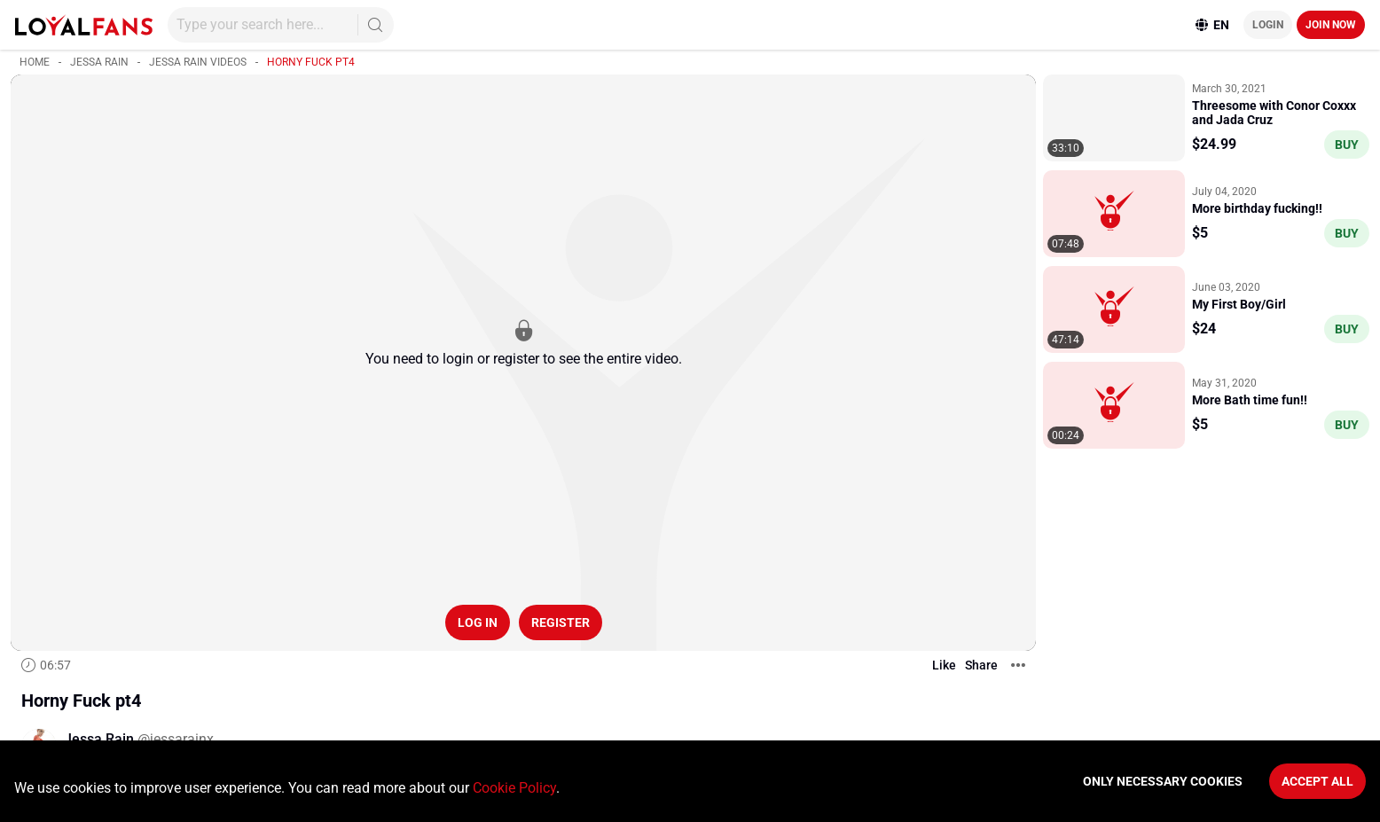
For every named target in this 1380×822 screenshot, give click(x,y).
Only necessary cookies (1163, 781)
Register (560, 622)
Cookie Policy (514, 787)
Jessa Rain (99, 62)
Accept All (1317, 781)
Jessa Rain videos (198, 62)
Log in (478, 622)
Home (35, 62)
